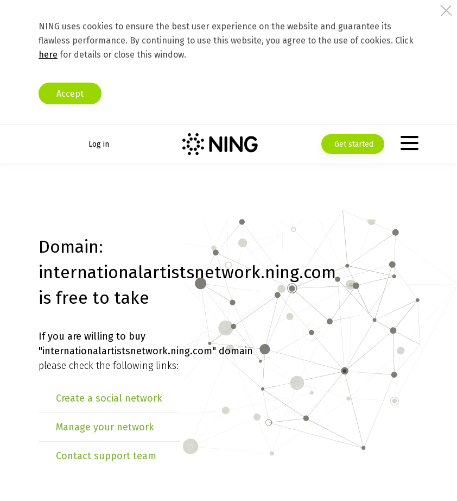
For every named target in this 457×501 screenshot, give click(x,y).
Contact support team (106, 456)
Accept (70, 94)
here (48, 54)
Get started (352, 144)
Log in (98, 144)
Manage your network (105, 427)
